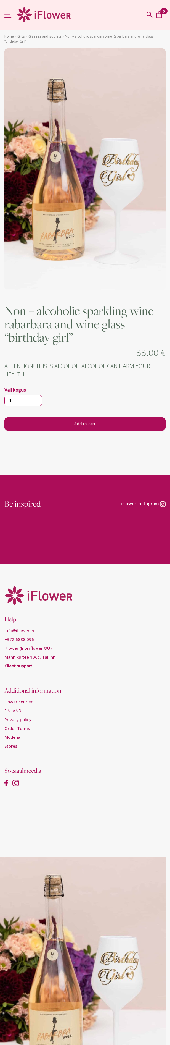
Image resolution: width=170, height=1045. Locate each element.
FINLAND (12, 710)
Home (9, 36)
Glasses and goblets (45, 36)
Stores (10, 746)
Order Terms (17, 728)
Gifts (21, 36)
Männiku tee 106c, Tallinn (29, 657)
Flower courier (18, 701)
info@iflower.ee (20, 630)
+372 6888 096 (19, 639)
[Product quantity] (23, 400)
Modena (12, 737)
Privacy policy (17, 719)
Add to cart (84, 423)
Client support (18, 666)
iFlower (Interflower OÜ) (28, 648)
